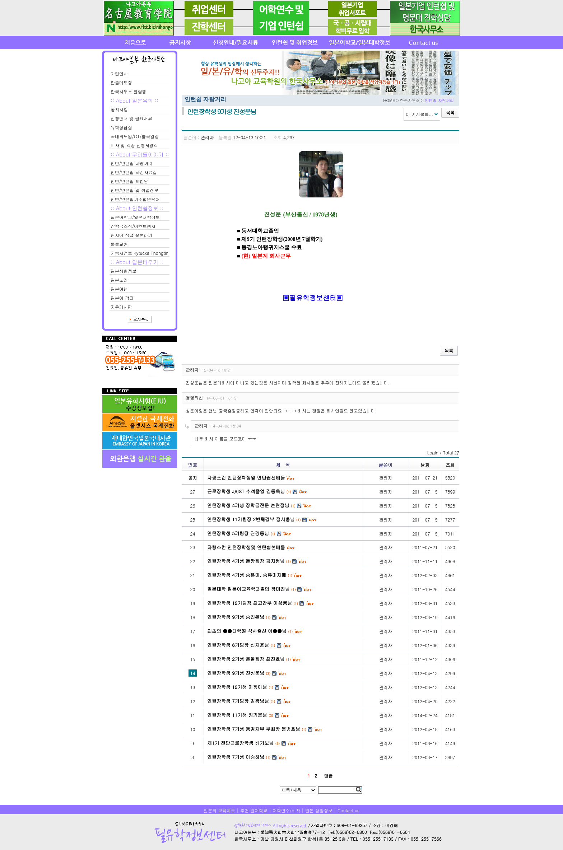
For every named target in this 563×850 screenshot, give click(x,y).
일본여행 (119, 289)
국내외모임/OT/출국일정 (135, 136)
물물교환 (119, 244)
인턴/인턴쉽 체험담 (129, 181)
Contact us (348, 810)
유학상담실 (121, 127)
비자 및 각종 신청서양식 (134, 145)
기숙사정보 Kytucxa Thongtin (139, 253)
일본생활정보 (123, 271)
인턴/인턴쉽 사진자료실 (134, 172)
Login (432, 452)
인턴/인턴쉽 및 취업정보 (134, 190)
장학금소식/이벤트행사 (133, 226)
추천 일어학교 (253, 810)
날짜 (425, 465)
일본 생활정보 (318, 810)
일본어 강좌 (122, 298)
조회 (450, 465)
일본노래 (119, 280)
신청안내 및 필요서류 (131, 118)
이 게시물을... (419, 114)
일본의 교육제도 (219, 810)
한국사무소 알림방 (128, 91)
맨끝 (328, 775)
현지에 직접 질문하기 (131, 235)
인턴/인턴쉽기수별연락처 (135, 199)
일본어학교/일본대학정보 (135, 217)
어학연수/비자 (286, 810)
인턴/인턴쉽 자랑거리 (132, 163)
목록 (450, 112)
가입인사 (119, 73)
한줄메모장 (121, 82)
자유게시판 (121, 307)
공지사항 (119, 109)
